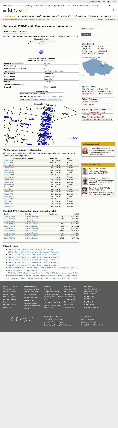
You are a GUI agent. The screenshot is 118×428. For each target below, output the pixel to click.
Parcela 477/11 (9, 167)
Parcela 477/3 (8, 189)
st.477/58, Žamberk (31, 233)
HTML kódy (96, 325)
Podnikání (67, 286)
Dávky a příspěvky (29, 300)
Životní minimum (8, 302)
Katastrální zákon (88, 94)
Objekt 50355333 (9, 228)
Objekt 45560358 (9, 233)
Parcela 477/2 (8, 187)
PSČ (74, 289)
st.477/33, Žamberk (31, 226)
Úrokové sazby (28, 289)
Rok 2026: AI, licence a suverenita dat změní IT (98, 172)
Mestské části (107, 119)
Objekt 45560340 (9, 223)
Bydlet (110, 1)
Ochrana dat (49, 316)
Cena (89, 289)
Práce (87, 6)
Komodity (39, 6)
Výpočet (14, 286)
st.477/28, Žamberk (31, 228)
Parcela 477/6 (8, 196)
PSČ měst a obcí (88, 89)
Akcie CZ (16, 6)
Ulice (92, 119)
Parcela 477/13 (9, 172)
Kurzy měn (31, 6)
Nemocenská (27, 303)
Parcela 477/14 (9, 175)
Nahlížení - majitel (51, 71)
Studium (116, 1)
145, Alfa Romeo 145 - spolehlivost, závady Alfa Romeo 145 (30, 249)
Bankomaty (32, 286)
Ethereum (60, 297)
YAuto (100, 1)
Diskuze (97, 6)
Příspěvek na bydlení (9, 297)
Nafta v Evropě (48, 307)
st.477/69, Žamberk (31, 231)
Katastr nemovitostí (89, 91)
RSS (89, 325)
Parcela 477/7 (8, 199)
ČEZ (50, 289)
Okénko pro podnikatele (91, 165)
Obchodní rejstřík (87, 1)
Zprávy (10, 6)
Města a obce (80, 16)
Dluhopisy (47, 291)
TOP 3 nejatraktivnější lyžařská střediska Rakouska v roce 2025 (101, 193)
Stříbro (59, 302)
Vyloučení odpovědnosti (53, 319)
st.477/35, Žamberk (31, 235)
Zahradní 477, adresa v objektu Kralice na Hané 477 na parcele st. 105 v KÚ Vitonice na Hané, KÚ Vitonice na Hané (43, 276)
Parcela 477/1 (8, 163)
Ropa (45, 305)
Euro (32, 291)
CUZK (61, 71)
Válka (92, 6)
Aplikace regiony (89, 87)
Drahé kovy (47, 300)
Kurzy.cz (5, 19)
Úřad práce (27, 297)
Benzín (54, 305)
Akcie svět (24, 6)
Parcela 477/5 (8, 194)
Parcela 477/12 (9, 170)
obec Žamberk (88, 44)
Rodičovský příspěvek (10, 299)
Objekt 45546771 (9, 238)
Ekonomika (93, 16)
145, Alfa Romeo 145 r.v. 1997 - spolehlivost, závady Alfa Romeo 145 (33, 257)
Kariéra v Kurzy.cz (87, 319)
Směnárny (27, 291)
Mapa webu (91, 299)
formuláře (71, 307)
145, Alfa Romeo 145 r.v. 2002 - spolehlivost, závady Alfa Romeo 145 (33, 260)
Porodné (34, 303)
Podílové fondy (54, 291)
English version (89, 302)
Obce (88, 119)
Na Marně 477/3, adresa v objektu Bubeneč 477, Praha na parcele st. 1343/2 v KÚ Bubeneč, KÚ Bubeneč (43, 278)
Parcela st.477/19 (9, 206)
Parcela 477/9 (8, 204)
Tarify (63, 6)
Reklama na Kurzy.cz (88, 316)
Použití (83, 325)
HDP (53, 294)
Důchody (26, 308)
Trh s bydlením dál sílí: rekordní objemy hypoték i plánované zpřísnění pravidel (101, 152)
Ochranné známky (109, 16)
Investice (47, 286)
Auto (85, 289)
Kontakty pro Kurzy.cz (89, 322)
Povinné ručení (7, 307)
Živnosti (95, 112)
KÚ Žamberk (39, 19)
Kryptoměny (47, 297)
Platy (36, 297)
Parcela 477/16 (9, 180)
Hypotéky (57, 6)
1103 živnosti (102, 51)
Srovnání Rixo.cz (88, 104)
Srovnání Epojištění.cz (90, 102)
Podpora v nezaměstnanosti (32, 306)
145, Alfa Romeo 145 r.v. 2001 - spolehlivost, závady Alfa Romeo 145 (33, 254)
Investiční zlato (52, 302)
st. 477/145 (47, 19)
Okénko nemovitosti (90, 144)
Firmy (90, 112)
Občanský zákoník (69, 299)
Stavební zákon (68, 304)
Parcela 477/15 (9, 177)
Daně (39, 16)
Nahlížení (23, 31)
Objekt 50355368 (9, 221)
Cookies (58, 316)
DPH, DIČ (55, 16)
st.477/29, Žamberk (31, 223)
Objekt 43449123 (9, 231)
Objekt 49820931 (9, 219)
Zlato (45, 6)
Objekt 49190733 (9, 235)
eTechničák (92, 293)
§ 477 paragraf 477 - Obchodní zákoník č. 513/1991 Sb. (28, 270)
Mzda (32, 297)
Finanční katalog (89, 296)
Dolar (36, 291)
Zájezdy (95, 1)
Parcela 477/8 (8, 201)
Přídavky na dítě (8, 294)
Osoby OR (101, 112)
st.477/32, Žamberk (31, 221)
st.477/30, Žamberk (31, 216)
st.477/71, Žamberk (31, 238)
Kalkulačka (75, 6)
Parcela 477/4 (8, 192)
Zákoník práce (68, 302)
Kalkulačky (66, 16)
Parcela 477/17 (9, 182)
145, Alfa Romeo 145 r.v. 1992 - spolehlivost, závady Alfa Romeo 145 (33, 262)
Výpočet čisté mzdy (9, 289)
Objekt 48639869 (9, 216)
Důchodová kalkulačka (10, 291)
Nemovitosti (12, 19)
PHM (49, 305)
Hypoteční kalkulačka (9, 304)
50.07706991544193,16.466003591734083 (47, 96)
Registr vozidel (88, 291)
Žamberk (42, 41)
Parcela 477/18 (9, 184)
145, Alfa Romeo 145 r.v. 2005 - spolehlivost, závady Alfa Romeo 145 (33, 265)
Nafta (58, 305)
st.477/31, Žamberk (31, 219)
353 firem (100, 49)
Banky (26, 286)
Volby (85, 299)
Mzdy (56, 294)
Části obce (98, 119)
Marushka (42, 99)
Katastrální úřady (69, 294)
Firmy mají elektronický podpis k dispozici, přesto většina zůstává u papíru (101, 182)
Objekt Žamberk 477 (10, 160)
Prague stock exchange (91, 307)
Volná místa (32, 295)
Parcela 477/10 (9, 165)
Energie (68, 6)
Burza (45, 289)
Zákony (82, 6)
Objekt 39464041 (9, 226)
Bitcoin (50, 6)
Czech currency (89, 304)
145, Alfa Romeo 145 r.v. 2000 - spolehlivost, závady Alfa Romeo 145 (33, 252)
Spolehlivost (96, 289)
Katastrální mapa (10, 31)
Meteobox (105, 1)
